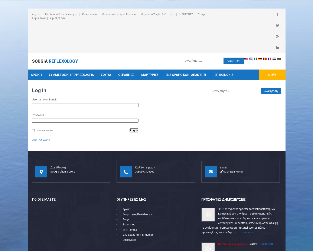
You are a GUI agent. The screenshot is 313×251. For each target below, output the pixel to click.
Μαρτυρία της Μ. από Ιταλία (157, 14)
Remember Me (45, 100)
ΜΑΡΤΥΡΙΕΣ (186, 14)
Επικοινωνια (89, 14)
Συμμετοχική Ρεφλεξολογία (49, 18)
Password (38, 85)
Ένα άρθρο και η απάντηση (61, 14)
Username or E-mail (44, 69)
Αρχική (36, 14)
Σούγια (202, 14)
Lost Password (41, 110)
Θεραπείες (126, 45)
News (272, 45)
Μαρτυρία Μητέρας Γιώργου (119, 14)
